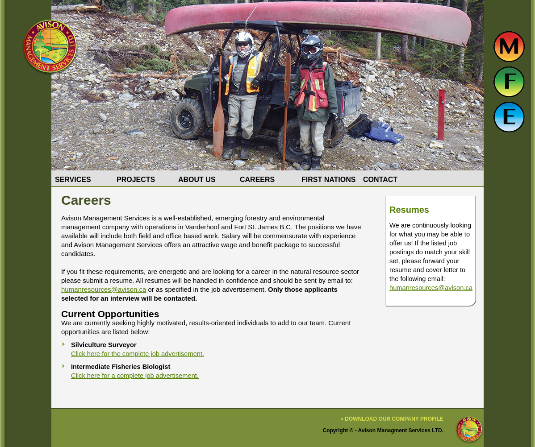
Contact (380, 179)
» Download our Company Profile (391, 419)
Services (73, 179)
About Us (197, 179)
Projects (136, 179)
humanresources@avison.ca (430, 287)
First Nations (328, 179)
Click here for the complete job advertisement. (137, 353)
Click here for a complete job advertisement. (135, 375)
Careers (257, 179)
